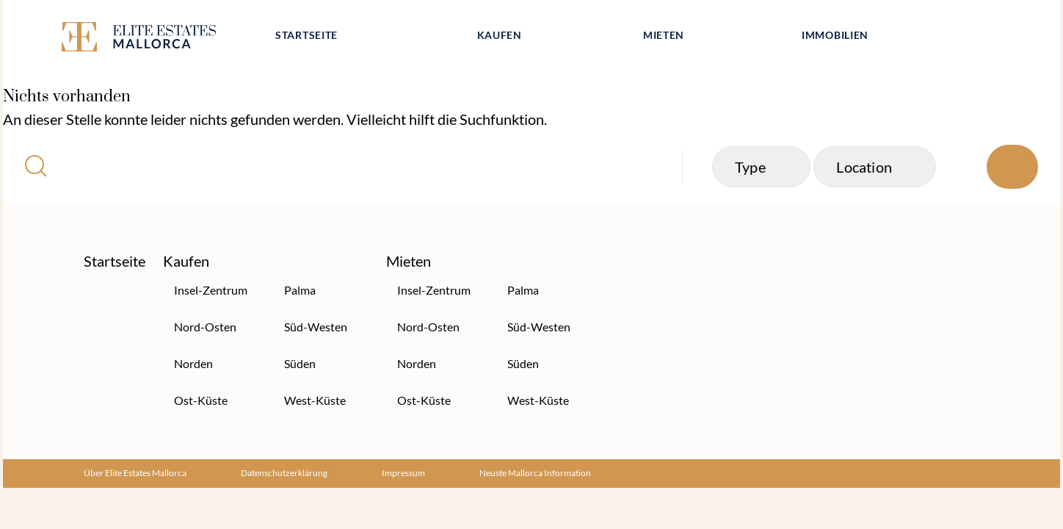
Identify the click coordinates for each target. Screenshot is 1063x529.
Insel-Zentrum (210, 290)
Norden (193, 363)
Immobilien (835, 35)
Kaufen (499, 35)
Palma (300, 290)
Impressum (403, 472)
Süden (300, 363)
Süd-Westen (315, 327)
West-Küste (315, 400)
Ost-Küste (201, 400)
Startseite (306, 35)
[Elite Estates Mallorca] (156, 39)
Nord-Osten (205, 327)
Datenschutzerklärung (284, 472)
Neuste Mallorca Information (535, 472)
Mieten (663, 35)
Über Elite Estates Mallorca (135, 472)
